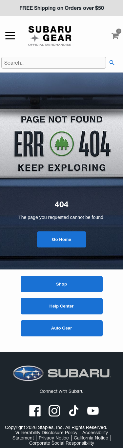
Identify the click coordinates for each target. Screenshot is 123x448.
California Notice (91, 438)
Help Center (62, 306)
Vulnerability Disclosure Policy (46, 433)
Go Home (61, 239)
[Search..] (53, 63)
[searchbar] (110, 62)
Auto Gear (61, 328)
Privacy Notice (54, 438)
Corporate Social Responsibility (61, 443)
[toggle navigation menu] (12, 36)
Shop (61, 284)
